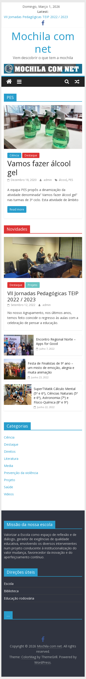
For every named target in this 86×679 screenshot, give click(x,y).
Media (8, 466)
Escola (9, 583)
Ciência (14, 155)
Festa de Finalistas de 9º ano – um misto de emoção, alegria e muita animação (51, 367)
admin (48, 180)
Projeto (32, 285)
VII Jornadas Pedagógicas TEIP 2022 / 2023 (36, 17)
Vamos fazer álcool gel (39, 167)
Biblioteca (11, 591)
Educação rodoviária (19, 598)
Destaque (31, 155)
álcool (63, 180)
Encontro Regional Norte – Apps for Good (56, 341)
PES (71, 180)
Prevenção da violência (21, 473)
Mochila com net (43, 42)
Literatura (11, 458)
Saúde (8, 487)
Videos (9, 494)
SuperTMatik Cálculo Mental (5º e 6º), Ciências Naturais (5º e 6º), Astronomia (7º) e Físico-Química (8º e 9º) (56, 395)
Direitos (10, 451)
